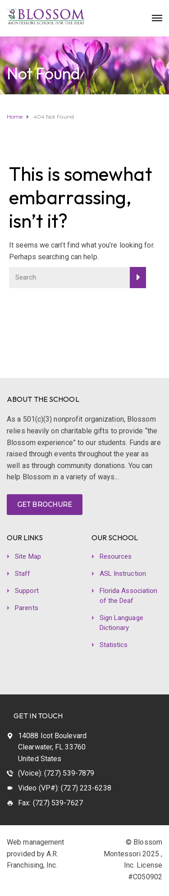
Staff (23, 574)
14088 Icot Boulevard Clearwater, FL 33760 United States (52, 747)
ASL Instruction (123, 574)
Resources (116, 556)
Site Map (28, 556)
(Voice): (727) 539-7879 (56, 773)
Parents (26, 608)
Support (27, 591)
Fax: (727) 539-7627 (50, 803)
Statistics (114, 645)
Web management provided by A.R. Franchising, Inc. (35, 853)
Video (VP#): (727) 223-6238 (64, 788)
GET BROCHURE (44, 505)
